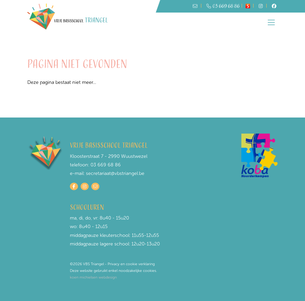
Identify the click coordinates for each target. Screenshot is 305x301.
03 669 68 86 (223, 6)
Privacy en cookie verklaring (131, 264)
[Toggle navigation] (271, 22)
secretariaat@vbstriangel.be (115, 173)
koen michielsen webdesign (93, 277)
